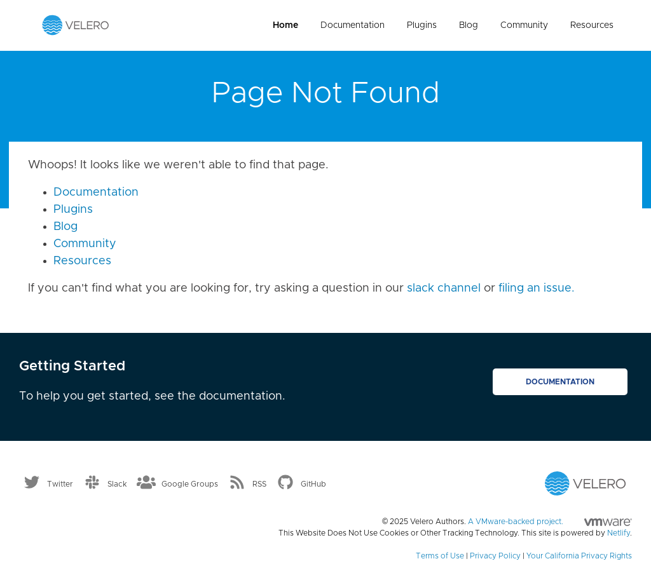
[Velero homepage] (76, 24)
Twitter (60, 484)
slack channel (444, 288)
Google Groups (189, 484)
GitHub (313, 484)
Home (285, 25)
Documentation (352, 25)
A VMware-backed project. (550, 521)
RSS (259, 484)
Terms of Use (440, 556)
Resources (591, 25)
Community (524, 25)
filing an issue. (536, 288)
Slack (117, 484)
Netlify (618, 533)
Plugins (422, 25)
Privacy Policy (495, 556)
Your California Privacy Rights (579, 556)
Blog (468, 25)
